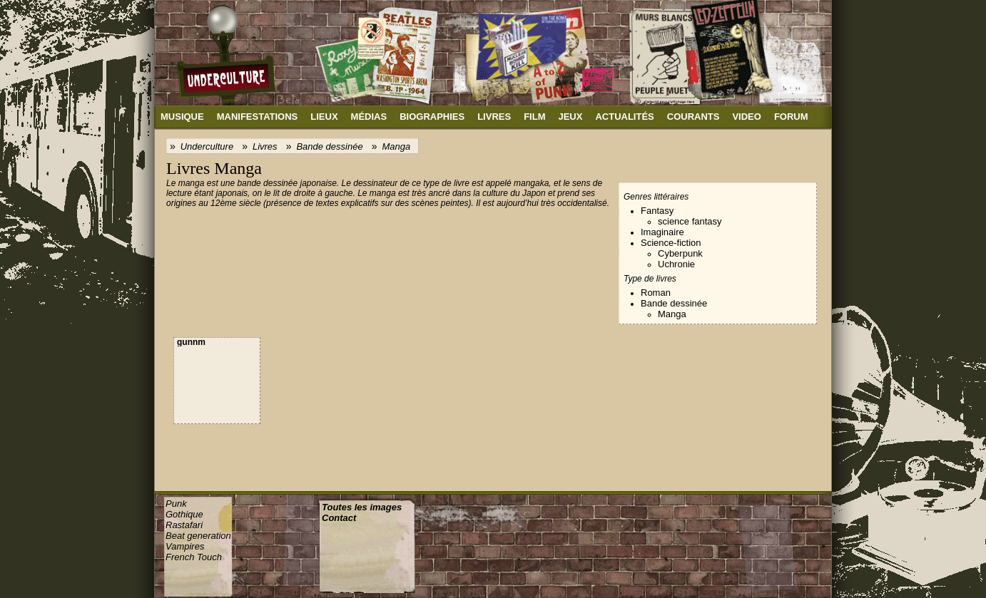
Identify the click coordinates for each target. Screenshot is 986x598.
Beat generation (198, 535)
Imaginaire (662, 232)
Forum (791, 116)
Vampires (185, 546)
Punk (176, 503)
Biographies (432, 116)
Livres (494, 116)
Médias (369, 116)
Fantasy (657, 210)
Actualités (624, 116)
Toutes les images (362, 507)
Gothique (184, 514)
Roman (656, 292)
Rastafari (184, 525)
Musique (182, 116)
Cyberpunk (680, 253)
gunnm (191, 342)
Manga (396, 146)
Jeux (570, 116)
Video (746, 116)
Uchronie (676, 264)
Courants (693, 116)
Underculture (207, 146)
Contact (339, 517)
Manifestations (257, 116)
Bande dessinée (329, 146)
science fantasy (690, 221)
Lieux (323, 116)
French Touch (194, 557)
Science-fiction (671, 242)
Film (534, 116)
